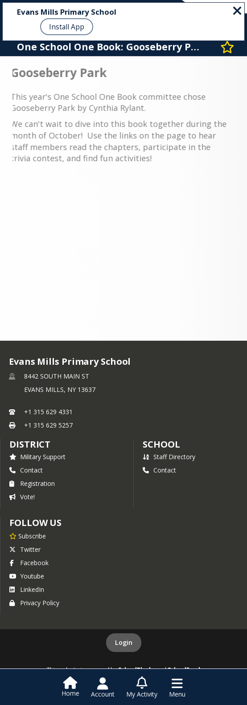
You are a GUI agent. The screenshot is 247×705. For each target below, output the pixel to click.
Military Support (37, 456)
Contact (26, 470)
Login (123, 642)
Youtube (26, 576)
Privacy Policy (34, 603)
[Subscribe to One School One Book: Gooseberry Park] (227, 47)
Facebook (29, 562)
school (161, 444)
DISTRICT (29, 444)
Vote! (22, 497)
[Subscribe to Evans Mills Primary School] (27, 536)
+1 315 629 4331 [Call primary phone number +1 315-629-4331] (48, 412)
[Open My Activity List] (141, 687)
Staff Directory (169, 456)
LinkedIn (26, 589)
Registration (32, 483)
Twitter (25, 549)
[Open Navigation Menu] (177, 687)
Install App (66, 27)
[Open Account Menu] (103, 687)
